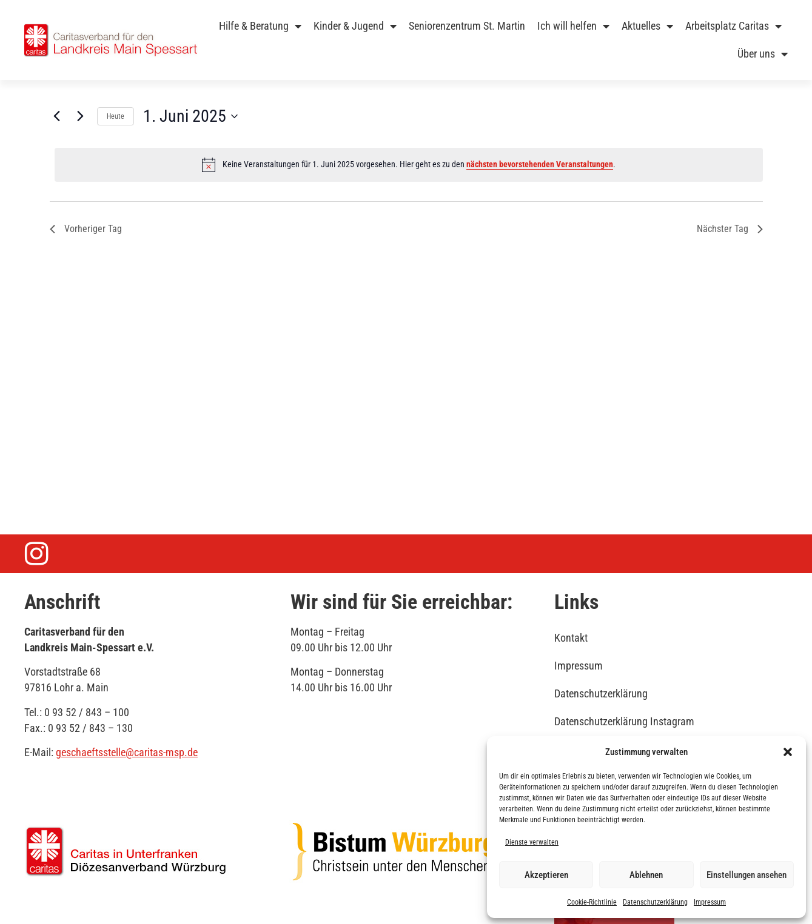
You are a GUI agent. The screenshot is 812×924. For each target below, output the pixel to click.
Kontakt (571, 637)
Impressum (710, 902)
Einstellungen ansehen (746, 874)
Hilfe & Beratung (260, 26)
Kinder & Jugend (355, 26)
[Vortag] (57, 116)
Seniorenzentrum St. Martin (467, 25)
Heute (115, 116)
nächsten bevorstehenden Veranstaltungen (539, 164)
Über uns (762, 53)
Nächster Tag (730, 228)
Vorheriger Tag (86, 228)
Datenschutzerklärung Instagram (624, 721)
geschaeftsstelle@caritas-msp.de (127, 752)
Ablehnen (646, 874)
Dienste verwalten (532, 842)
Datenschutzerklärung (655, 902)
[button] (788, 752)
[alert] (409, 165)
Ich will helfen (573, 26)
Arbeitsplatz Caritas (733, 26)
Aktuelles (647, 26)
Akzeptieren (546, 874)
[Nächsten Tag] (80, 116)
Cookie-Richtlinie (592, 902)
